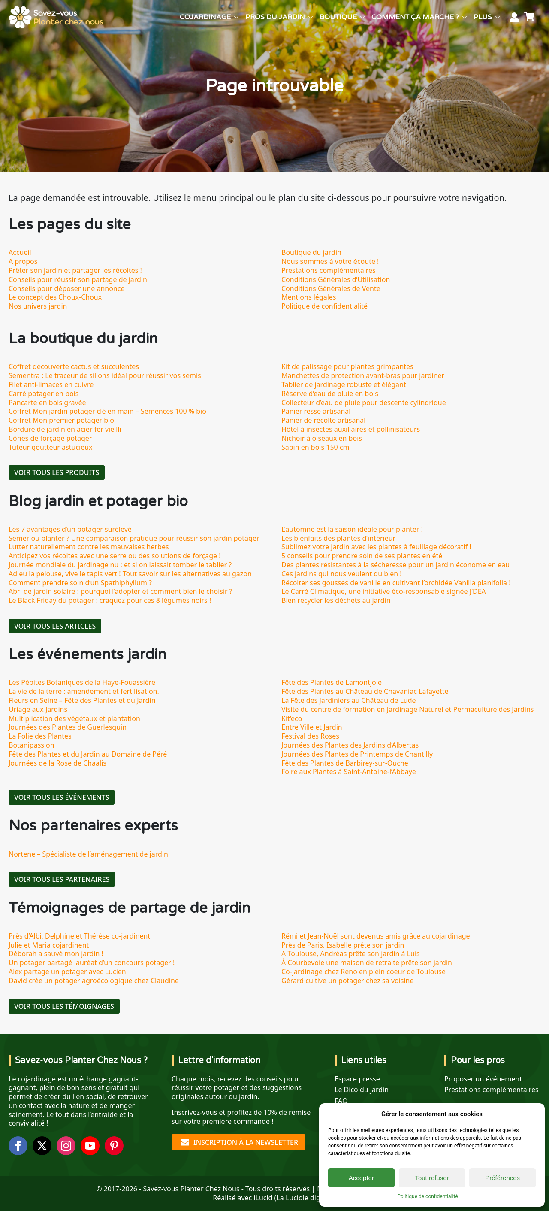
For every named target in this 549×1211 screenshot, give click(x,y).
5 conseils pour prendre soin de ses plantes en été (361, 555)
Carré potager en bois (43, 393)
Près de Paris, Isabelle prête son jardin (342, 945)
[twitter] (42, 1145)
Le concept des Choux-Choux (55, 297)
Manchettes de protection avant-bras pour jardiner (362, 375)
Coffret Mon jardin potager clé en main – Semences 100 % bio (107, 411)
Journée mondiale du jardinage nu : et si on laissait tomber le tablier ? (120, 564)
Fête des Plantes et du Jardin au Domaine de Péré (88, 754)
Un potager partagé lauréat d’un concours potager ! (92, 962)
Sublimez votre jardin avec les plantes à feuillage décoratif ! (376, 546)
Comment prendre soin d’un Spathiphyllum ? (80, 582)
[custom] (114, 1145)
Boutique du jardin (311, 252)
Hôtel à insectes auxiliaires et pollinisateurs (350, 429)
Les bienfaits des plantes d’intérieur (338, 538)
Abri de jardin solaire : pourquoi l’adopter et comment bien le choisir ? (120, 591)
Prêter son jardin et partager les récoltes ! (75, 270)
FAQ (341, 1100)
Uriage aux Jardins (38, 709)
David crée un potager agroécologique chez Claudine (94, 980)
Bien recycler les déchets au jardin (336, 600)
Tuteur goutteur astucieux (51, 447)
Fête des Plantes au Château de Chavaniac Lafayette (365, 691)
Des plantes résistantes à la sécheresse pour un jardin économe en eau (395, 564)
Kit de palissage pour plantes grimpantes (347, 366)
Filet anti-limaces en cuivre (51, 384)
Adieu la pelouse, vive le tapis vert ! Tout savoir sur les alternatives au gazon (130, 573)
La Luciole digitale (305, 1197)
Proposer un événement (483, 1079)
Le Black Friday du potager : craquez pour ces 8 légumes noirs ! (110, 600)
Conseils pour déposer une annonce (66, 288)
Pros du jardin (275, 17)
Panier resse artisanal (315, 411)
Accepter (361, 1177)
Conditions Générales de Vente (330, 288)
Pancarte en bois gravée (47, 402)
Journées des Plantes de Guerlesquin (68, 727)
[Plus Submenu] (497, 17)
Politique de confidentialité (427, 1196)
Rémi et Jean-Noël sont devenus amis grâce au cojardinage (375, 936)
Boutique (338, 17)
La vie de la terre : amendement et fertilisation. (84, 691)
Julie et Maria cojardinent (49, 945)
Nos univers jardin (38, 306)
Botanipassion (31, 745)
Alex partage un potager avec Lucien (67, 971)
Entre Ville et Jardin (311, 727)
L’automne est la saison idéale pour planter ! (352, 529)
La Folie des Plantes (40, 736)
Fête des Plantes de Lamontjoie (331, 682)
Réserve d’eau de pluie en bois (329, 393)
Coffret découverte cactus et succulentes (74, 366)
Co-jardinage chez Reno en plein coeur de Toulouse (363, 971)
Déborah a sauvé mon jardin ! (56, 953)
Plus (483, 17)
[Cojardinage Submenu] (236, 17)
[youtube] (90, 1145)
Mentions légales (308, 297)
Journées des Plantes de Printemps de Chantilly (357, 754)
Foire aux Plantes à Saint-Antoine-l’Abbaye (348, 771)
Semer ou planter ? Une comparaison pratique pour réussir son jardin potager (134, 538)
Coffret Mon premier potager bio (61, 420)
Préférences (502, 1177)
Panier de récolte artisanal (323, 420)
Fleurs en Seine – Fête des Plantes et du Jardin (82, 700)
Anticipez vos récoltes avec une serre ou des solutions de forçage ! (115, 555)
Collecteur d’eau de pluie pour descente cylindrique (363, 402)
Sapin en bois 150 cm (315, 447)
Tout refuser (432, 1177)
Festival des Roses (310, 736)
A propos (23, 261)
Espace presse (357, 1079)
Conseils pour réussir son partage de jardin (78, 279)
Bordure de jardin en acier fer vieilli (65, 429)
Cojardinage (205, 17)
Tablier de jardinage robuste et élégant (343, 384)
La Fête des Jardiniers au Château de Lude (348, 700)
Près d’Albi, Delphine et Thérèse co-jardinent (79, 936)
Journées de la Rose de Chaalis (57, 763)
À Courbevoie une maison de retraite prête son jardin (366, 962)
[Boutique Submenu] (362, 17)
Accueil (20, 252)
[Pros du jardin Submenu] (310, 17)
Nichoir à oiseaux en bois (321, 438)
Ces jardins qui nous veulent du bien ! (341, 573)
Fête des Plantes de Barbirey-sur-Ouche (344, 763)
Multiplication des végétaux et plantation (74, 718)
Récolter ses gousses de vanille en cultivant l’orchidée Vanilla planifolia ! (396, 582)
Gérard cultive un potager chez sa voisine (347, 980)
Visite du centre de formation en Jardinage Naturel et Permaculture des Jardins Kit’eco (407, 714)
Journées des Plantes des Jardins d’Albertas (350, 745)
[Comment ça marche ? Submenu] (464, 17)
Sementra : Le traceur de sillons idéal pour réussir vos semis (105, 375)
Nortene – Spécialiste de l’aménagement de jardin (88, 854)
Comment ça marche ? (415, 17)
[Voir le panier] (530, 17)
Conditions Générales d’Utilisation (335, 279)
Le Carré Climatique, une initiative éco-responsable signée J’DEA (383, 591)
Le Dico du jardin (362, 1089)
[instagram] (66, 1145)
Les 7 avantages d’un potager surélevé (70, 529)
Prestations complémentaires (328, 270)
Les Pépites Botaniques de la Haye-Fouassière (82, 682)
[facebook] (18, 1145)
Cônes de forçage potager (50, 438)
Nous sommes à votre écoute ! (330, 261)
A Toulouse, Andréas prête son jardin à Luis (350, 953)
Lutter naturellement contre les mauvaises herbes (89, 546)
